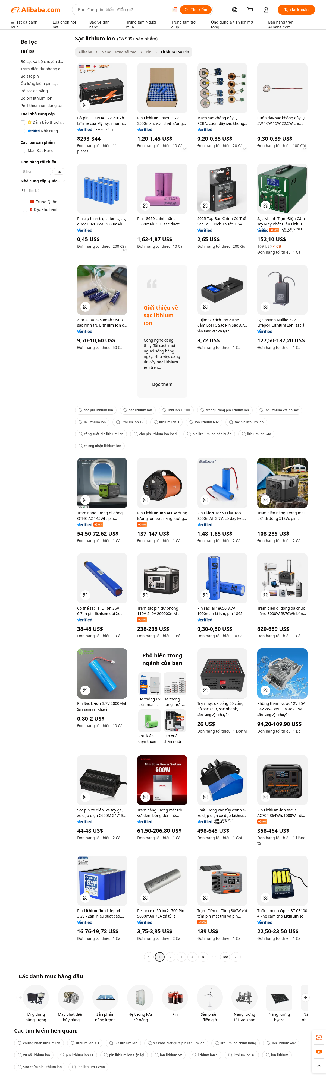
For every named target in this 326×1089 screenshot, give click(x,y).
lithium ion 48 (241, 1055)
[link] (319, 1037)
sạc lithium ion (137, 410)
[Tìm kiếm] (196, 9)
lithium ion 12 (129, 422)
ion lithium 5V (168, 1055)
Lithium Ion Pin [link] (175, 52)
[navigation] (41, 498)
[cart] (251, 10)
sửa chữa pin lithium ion (40, 1067)
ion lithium (277, 1055)
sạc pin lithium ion (96, 410)
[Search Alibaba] (122, 10)
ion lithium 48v (281, 1043)
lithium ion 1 (205, 1055)
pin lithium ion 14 (76, 1055)
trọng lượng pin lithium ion (224, 410)
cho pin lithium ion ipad (155, 434)
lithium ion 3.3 (85, 1043)
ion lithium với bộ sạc (279, 410)
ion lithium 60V (204, 422)
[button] (174, 10)
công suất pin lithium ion (101, 434)
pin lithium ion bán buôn (209, 434)
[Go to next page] (236, 957)
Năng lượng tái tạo (118, 52)
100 (225, 956)
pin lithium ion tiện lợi (124, 1055)
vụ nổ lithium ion (34, 1055)
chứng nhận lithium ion (100, 446)
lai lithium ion (92, 422)
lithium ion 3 (166, 422)
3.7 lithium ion (123, 1043)
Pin (149, 52)
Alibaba (85, 52)
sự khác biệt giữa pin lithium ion (176, 1043)
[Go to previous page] (149, 957)
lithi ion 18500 (176, 410)
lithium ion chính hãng (235, 1043)
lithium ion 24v (256, 434)
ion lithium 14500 (88, 1067)
